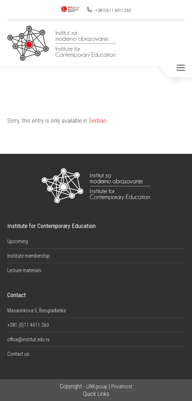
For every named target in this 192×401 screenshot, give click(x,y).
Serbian (98, 120)
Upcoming (17, 241)
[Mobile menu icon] (181, 68)
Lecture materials (24, 270)
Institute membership (28, 256)
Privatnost (121, 386)
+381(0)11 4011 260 (112, 10)
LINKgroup (96, 386)
